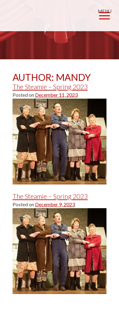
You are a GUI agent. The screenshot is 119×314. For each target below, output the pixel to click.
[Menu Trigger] (104, 13)
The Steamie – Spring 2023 (50, 87)
